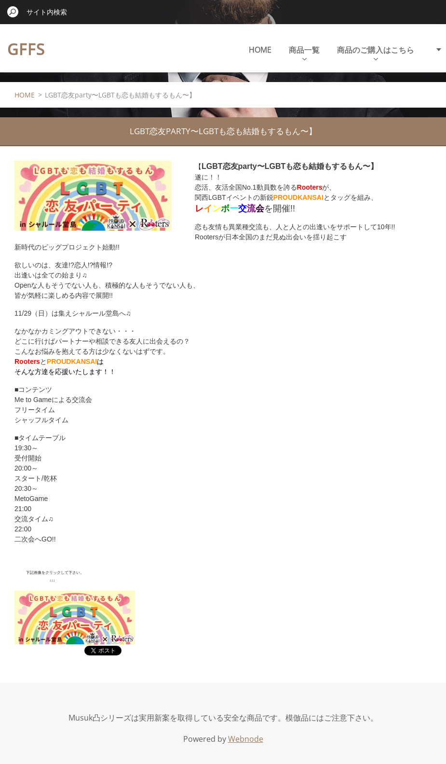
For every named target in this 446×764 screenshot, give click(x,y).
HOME (260, 49)
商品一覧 (304, 52)
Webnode (245, 739)
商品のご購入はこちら (375, 52)
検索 (13, 11)
